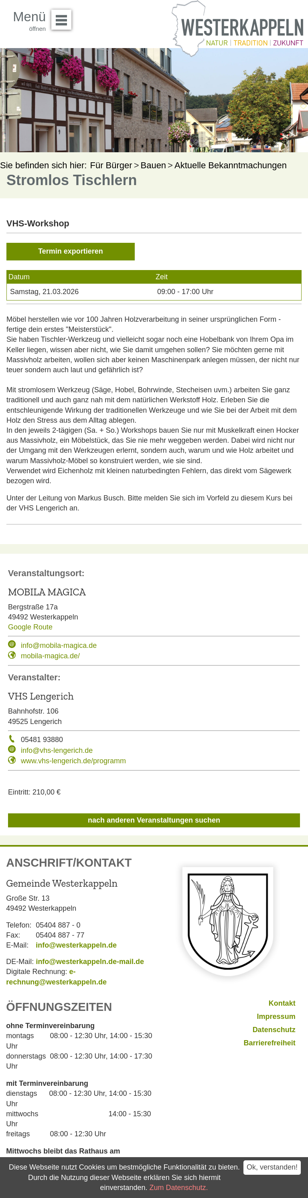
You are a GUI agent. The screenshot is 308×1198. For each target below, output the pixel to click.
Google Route (30, 627)
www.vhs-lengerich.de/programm (73, 761)
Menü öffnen (63, 17)
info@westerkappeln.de (76, 945)
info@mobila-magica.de (59, 645)
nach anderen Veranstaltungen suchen (154, 820)
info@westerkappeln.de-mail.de (90, 962)
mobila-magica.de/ (50, 656)
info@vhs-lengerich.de (57, 750)
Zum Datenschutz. (179, 1188)
